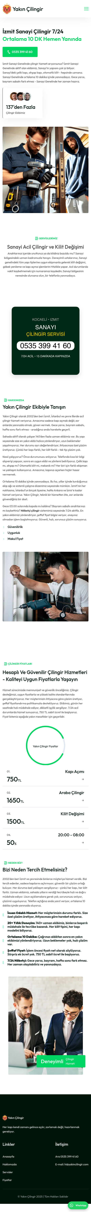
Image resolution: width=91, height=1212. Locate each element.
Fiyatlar (7, 1188)
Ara (66, 1164)
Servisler (8, 1180)
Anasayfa (8, 1164)
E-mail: (71, 1172)
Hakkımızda (10, 1172)
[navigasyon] (86, 8)
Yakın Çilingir (28, 1204)
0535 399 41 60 (20, 52)
